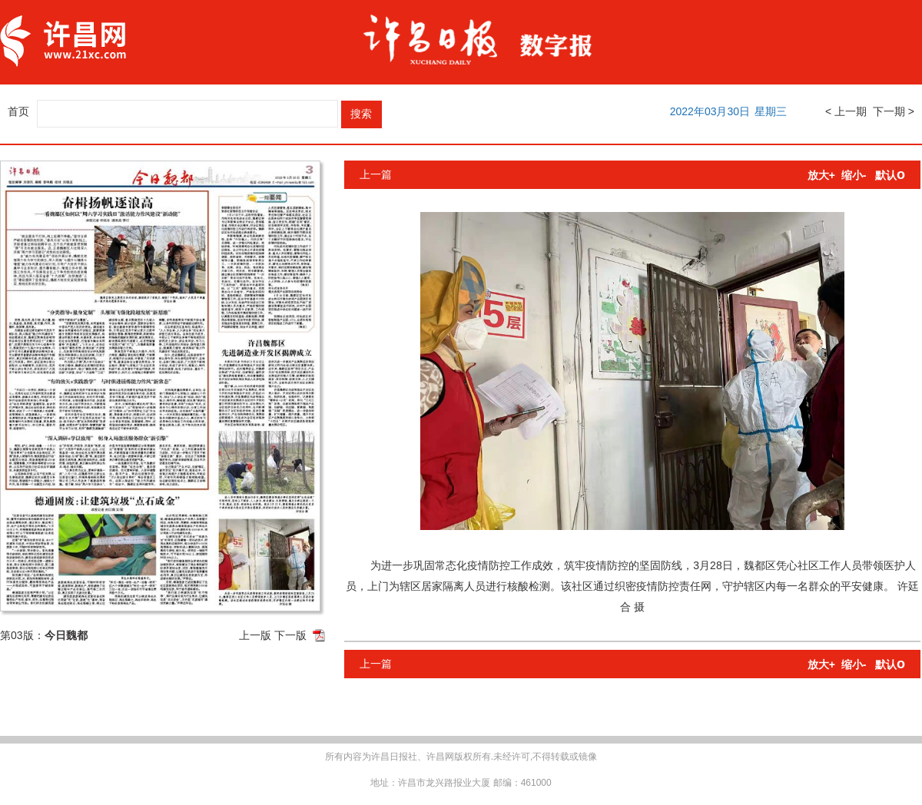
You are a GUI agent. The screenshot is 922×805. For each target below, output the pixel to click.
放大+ (821, 175)
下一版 (290, 635)
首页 (18, 111)
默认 (890, 175)
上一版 (255, 635)
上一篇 (376, 174)
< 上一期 (846, 111)
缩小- (854, 175)
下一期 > (893, 111)
